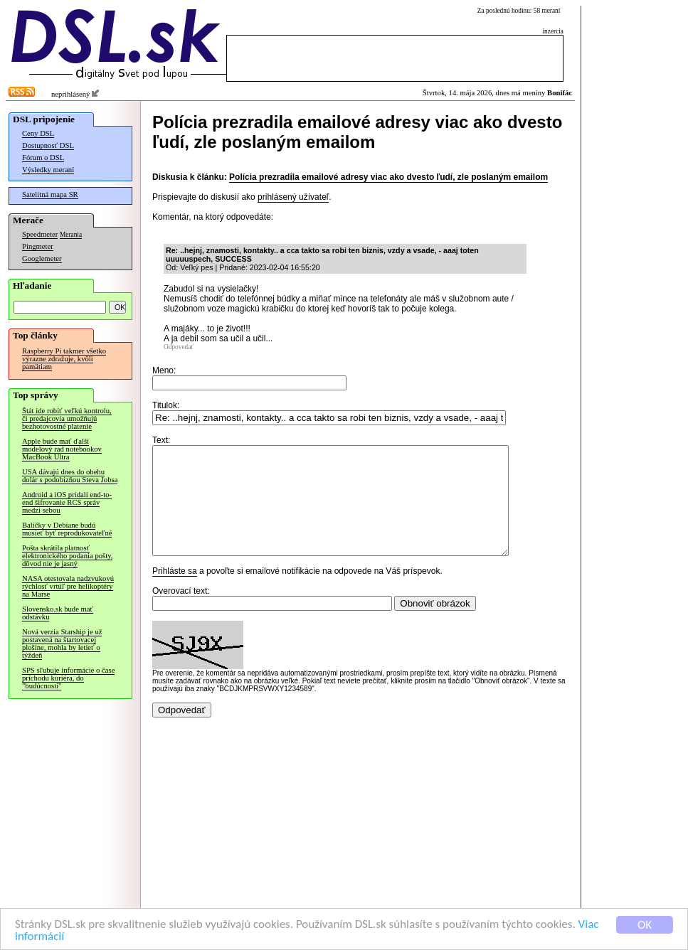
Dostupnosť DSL (48, 145)
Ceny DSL (38, 133)
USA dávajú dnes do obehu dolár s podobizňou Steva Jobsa (69, 476)
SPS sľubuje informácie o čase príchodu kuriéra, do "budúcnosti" (68, 678)
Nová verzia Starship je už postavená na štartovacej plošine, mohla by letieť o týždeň (62, 643)
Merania (71, 234)
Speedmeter (40, 234)
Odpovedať (179, 347)
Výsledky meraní (48, 170)
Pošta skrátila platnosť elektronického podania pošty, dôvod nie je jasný (67, 555)
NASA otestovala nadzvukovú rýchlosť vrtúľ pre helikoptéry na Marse (68, 586)
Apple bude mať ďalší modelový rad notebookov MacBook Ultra (62, 449)
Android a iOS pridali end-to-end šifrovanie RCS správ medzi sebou (67, 502)
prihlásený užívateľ (293, 197)
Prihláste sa (174, 592)
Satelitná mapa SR (50, 194)
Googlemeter (42, 258)
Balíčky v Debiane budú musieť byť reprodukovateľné (67, 529)
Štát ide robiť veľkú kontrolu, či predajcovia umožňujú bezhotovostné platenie (67, 418)
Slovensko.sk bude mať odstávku (57, 613)
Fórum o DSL (43, 157)
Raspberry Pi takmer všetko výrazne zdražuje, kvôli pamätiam (64, 358)
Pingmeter (37, 246)
